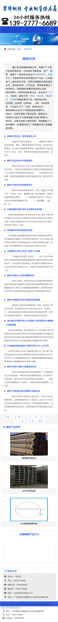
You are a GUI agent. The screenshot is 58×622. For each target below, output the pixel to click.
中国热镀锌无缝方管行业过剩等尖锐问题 (24, 209)
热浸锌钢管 (40, 74)
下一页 (31, 421)
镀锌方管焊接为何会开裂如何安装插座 (23, 300)
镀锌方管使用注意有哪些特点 (19, 185)
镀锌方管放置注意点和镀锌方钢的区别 (23, 391)
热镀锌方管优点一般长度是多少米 (21, 136)
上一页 (17, 417)
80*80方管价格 (29, 491)
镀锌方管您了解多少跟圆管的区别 (21, 367)
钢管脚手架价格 (29, 458)
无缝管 (13, 99)
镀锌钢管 (11, 559)
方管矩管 (11, 540)
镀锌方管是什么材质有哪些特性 (20, 275)
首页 (19, 49)
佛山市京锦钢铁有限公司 (11, 608)
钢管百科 (28, 49)
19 (22, 421)
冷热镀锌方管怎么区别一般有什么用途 (23, 251)
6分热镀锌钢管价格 (29, 524)
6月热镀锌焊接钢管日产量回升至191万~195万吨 (28, 346)
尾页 (41, 421)
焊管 (32, 96)
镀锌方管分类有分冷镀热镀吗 (19, 160)
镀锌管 (40, 96)
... (16, 421)
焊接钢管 (11, 553)
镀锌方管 (11, 547)
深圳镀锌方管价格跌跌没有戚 (19, 230)
